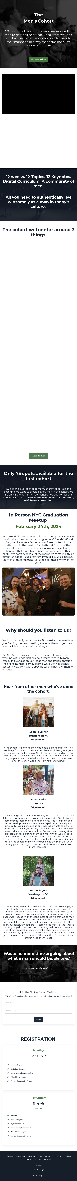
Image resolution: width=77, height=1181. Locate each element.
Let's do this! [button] (38, 455)
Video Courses (44, 1156)
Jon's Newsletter (45, 1159)
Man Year (32, 1156)
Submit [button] (38, 1019)
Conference (20, 1156)
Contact (38, 1165)
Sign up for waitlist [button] (38, 59)
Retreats (10, 1156)
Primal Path (57, 1156)
